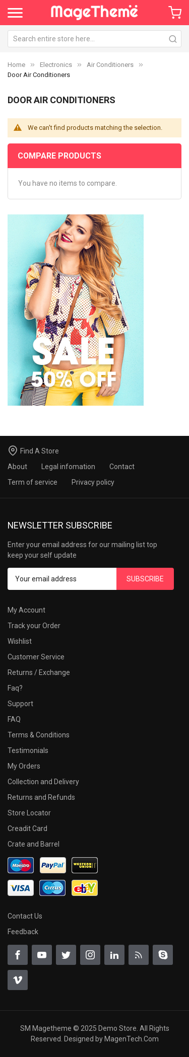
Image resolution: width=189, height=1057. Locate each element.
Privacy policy (93, 482)
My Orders (24, 766)
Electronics (56, 64)
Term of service (32, 482)
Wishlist (20, 641)
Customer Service (36, 657)
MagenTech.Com (131, 1039)
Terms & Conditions (39, 735)
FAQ (14, 719)
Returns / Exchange (39, 672)
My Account (26, 610)
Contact (122, 467)
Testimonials (28, 750)
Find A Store (39, 451)
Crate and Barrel (33, 844)
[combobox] (94, 38)
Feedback (23, 932)
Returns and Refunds (41, 797)
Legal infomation (68, 467)
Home (16, 64)
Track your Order (34, 626)
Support (20, 704)
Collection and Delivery (43, 782)
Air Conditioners (110, 64)
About (17, 467)
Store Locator (29, 813)
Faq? (15, 688)
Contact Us (25, 916)
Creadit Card (27, 828)
